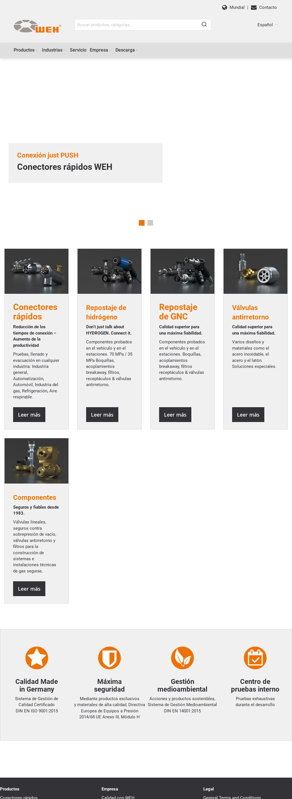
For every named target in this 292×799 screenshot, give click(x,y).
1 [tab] (142, 223)
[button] (267, 25)
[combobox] (142, 24)
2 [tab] (150, 223)
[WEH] (37, 26)
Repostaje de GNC (178, 311)
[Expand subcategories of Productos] (36, 50)
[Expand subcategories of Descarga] (137, 50)
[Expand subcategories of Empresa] (110, 50)
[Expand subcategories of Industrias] (64, 50)
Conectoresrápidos (35, 311)
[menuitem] (26, 50)
